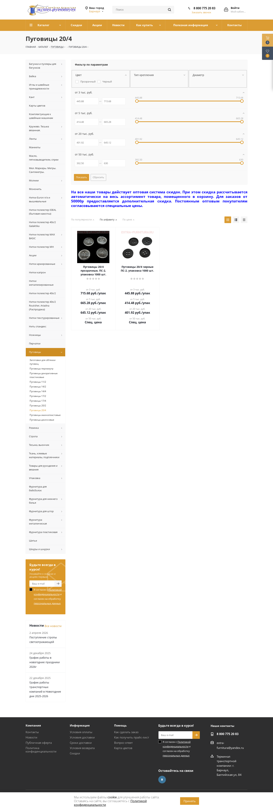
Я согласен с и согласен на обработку (48, 596)
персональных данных (47, 603)
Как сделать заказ (126, 732)
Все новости (53, 626)
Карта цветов (123, 748)
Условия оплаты (81, 732)
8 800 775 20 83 (204, 8)
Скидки (75, 753)
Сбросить (98, 177)
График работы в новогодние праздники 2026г (44, 662)
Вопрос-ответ (123, 743)
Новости (31, 737)
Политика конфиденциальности (41, 749)
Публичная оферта (39, 743)
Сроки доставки (81, 743)
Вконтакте (162, 779)
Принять (190, 801)
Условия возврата (82, 748)
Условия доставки (82, 737)
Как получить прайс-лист (131, 737)
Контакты (32, 732)
